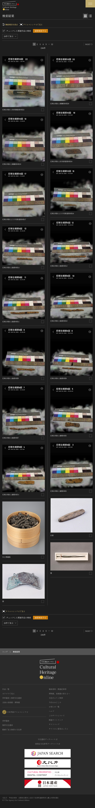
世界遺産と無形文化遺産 (12, 698)
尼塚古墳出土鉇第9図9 (10, 378)
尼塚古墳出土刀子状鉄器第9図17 (14, 219)
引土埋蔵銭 (6, 557)
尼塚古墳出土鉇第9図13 (10, 267)
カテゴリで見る (8, 693)
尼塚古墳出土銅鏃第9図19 (11, 164)
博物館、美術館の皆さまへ (59, 693)
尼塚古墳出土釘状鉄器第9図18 (61, 161)
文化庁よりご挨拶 (56, 698)
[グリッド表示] (85, 16)
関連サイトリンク (56, 720)
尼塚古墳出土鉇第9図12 (58, 266)
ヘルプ (51, 711)
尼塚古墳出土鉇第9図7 (10, 438)
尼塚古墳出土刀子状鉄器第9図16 (62, 213)
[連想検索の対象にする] (42, 109)
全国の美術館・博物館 (11, 702)
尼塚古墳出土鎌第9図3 (58, 491)
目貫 (52, 535)
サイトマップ (54, 724)
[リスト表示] (90, 16)
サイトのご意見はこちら (58, 728)
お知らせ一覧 (54, 706)
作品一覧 (5, 689)
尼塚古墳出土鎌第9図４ (10, 494)
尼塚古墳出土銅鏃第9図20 (59, 103)
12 (52, 44)
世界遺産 (5, 720)
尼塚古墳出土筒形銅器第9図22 (13, 109)
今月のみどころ (55, 702)
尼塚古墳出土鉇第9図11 (10, 321)
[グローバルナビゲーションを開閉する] (90, 3)
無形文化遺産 (7, 725)
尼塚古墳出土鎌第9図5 (58, 435)
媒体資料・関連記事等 (57, 689)
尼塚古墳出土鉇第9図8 (58, 378)
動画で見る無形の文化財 (12, 729)
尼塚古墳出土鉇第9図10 (58, 321)
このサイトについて (57, 715)
